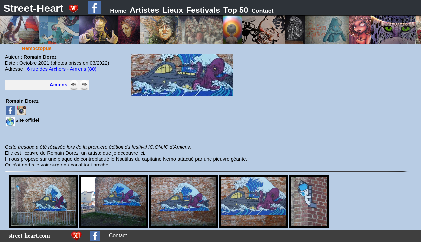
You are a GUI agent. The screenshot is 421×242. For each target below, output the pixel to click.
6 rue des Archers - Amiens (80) (61, 69)
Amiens (58, 84)
